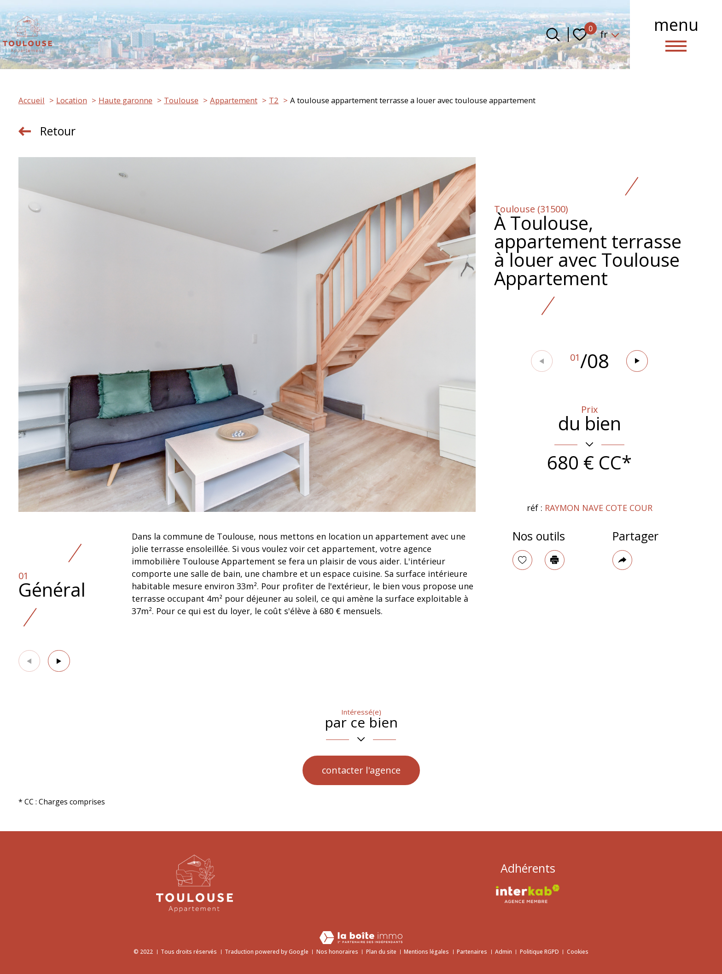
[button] (637, 361)
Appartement (233, 100)
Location (71, 100)
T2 (274, 100)
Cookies (577, 952)
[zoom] (247, 334)
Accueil (31, 100)
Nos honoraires (337, 952)
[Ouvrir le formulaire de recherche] (553, 34)
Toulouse (181, 100)
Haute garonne (125, 100)
